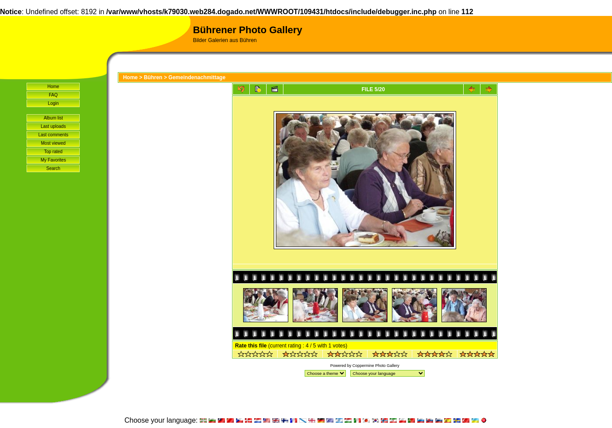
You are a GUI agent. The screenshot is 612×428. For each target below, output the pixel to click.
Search (53, 168)
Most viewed (53, 143)
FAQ (53, 95)
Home (53, 86)
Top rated (53, 151)
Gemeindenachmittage (196, 77)
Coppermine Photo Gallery (375, 365)
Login (53, 103)
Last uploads (53, 126)
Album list (53, 118)
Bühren (153, 77)
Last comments (53, 134)
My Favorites (53, 160)
